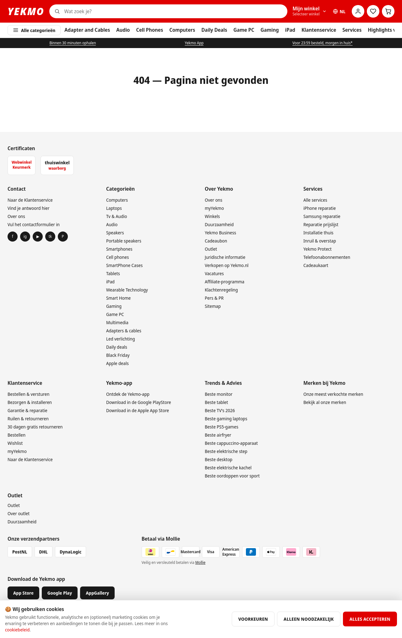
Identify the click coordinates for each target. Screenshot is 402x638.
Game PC (243, 29)
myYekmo (214, 208)
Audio (123, 29)
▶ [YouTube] (37, 236)
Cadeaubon (216, 241)
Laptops (114, 208)
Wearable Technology (127, 290)
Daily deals (116, 347)
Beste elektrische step (226, 451)
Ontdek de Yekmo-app (127, 394)
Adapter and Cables (87, 29)
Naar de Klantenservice (30, 200)
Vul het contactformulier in (34, 224)
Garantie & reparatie (27, 410)
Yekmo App (194, 43)
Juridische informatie (225, 257)
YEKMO (26, 11)
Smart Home (118, 298)
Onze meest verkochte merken (333, 394)
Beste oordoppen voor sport (232, 476)
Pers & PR (214, 298)
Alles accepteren (370, 619)
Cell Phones (149, 29)
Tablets (113, 273)
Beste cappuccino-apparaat (231, 443)
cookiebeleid (17, 630)
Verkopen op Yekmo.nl (226, 265)
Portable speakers (123, 241)
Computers (182, 29)
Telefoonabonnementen (326, 257)
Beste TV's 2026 (220, 410)
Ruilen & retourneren (28, 419)
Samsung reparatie (321, 216)
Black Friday (117, 355)
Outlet (211, 249)
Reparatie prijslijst (320, 224)
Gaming (270, 29)
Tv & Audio (116, 216)
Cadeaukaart (315, 265)
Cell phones (117, 257)
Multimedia (117, 322)
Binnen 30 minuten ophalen (72, 43)
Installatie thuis (318, 233)
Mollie (200, 562)
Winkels (212, 216)
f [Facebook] (12, 236)
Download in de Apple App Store (137, 410)
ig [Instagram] (25, 236)
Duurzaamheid (219, 224)
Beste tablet (216, 402)
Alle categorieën (34, 30)
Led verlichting (120, 339)
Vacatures (214, 273)
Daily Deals (214, 29)
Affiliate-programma (224, 282)
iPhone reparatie (319, 208)
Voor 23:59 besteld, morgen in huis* (322, 43)
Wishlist (15, 443)
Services (351, 29)
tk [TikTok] (50, 236)
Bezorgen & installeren (30, 402)
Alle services (315, 200)
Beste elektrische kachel (228, 468)
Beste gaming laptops (226, 419)
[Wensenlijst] (373, 11)
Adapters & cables (123, 331)
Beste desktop (218, 459)
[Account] (358, 11)
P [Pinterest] (63, 236)
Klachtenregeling (221, 290)
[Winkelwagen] (388, 11)
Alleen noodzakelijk (309, 619)
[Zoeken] (174, 11)
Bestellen (16, 435)
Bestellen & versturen (28, 394)
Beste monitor (218, 394)
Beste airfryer (218, 435)
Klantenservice (319, 29)
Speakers (115, 233)
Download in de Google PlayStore (138, 402)
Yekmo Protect (317, 249)
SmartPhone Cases (124, 265)
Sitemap (213, 306)
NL (339, 11)
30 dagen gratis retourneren (35, 427)
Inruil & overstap (319, 241)
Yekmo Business (220, 233)
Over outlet (19, 513)
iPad (290, 29)
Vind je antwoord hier (28, 208)
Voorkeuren (253, 619)
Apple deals (117, 363)
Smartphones (119, 249)
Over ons (16, 216)
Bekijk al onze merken (324, 402)
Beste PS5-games (221, 427)
